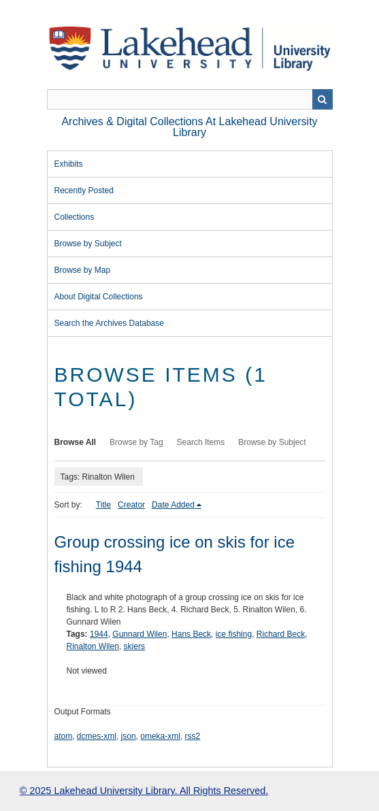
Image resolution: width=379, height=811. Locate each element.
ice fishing (234, 634)
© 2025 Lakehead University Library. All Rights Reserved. (144, 790)
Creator (131, 505)
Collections (74, 217)
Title (103, 505)
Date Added (173, 505)
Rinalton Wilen (93, 646)
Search (322, 99)
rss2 (193, 736)
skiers (134, 646)
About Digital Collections (98, 296)
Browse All (75, 442)
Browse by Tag (136, 442)
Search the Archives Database (109, 323)
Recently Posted (84, 190)
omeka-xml (160, 736)
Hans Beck (191, 634)
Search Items (201, 442)
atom (63, 736)
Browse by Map (82, 270)
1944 (99, 634)
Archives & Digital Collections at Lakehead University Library (189, 127)
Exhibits (68, 164)
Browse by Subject (88, 243)
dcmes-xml (96, 736)
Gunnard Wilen (139, 634)
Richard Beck (281, 634)
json (128, 736)
